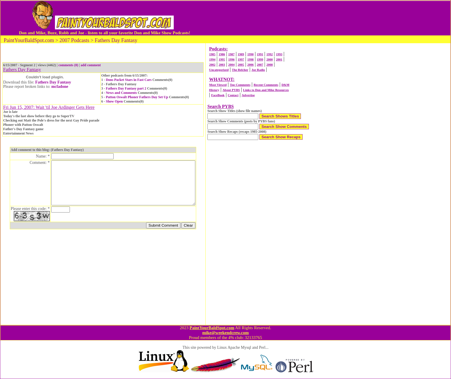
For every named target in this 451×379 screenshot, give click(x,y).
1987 (231, 54)
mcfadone (59, 86)
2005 (241, 64)
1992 (269, 54)
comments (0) (68, 65)
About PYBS (231, 90)
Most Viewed (218, 84)
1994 (212, 59)
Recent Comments (266, 84)
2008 (269, 64)
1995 (222, 59)
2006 (250, 64)
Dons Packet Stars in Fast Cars (129, 80)
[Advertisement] (309, 18)
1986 (222, 54)
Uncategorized (219, 69)
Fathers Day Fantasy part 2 (126, 88)
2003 (222, 64)
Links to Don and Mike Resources (266, 90)
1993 (279, 54)
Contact (233, 95)
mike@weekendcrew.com (225, 332)
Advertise (248, 95)
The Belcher (240, 69)
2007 (260, 64)
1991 (260, 54)
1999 (260, 59)
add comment (91, 65)
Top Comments (240, 84)
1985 (212, 54)
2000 (269, 59)
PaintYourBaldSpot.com (212, 327)
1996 (231, 59)
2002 (212, 64)
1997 (241, 59)
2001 (279, 59)
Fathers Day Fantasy (53, 82)
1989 (241, 54)
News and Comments (121, 93)
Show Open (114, 101)
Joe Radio (258, 69)
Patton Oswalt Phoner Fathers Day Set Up (137, 97)
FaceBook (217, 95)
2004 (231, 64)
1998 (250, 59)
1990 (250, 54)
